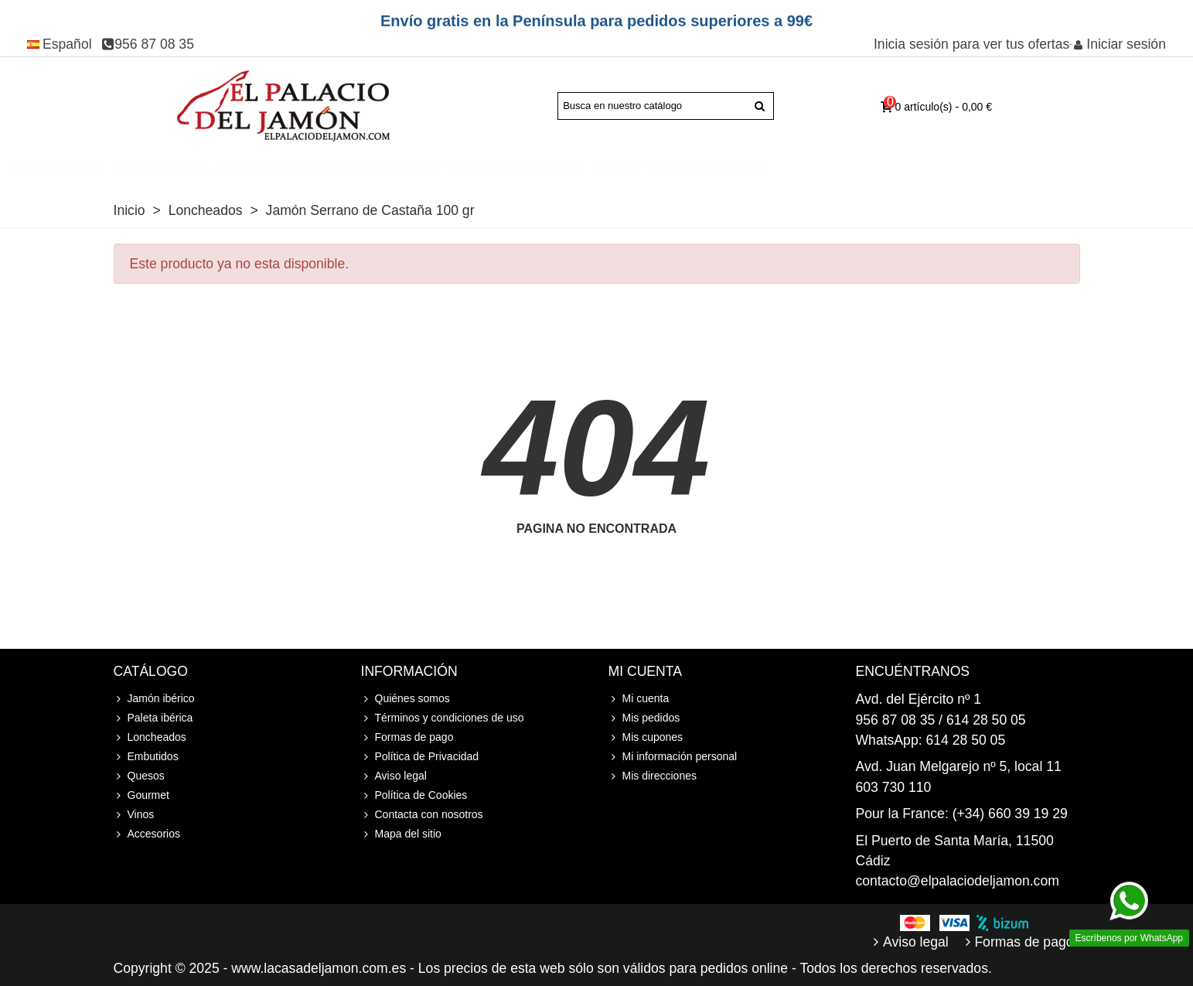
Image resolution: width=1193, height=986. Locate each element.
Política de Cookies (414, 795)
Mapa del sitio (401, 834)
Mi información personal (673, 757)
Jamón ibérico (129, 167)
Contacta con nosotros (422, 815)
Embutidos (581, 167)
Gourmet (728, 167)
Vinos (792, 167)
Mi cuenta (639, 699)
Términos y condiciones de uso (442, 718)
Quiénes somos (405, 699)
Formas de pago (407, 737)
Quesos (657, 167)
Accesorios (916, 167)
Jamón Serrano (342, 167)
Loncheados (491, 167)
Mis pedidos (644, 718)
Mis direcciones (652, 776)
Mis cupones (645, 737)
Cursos (852, 167)
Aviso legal (394, 776)
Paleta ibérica (234, 167)
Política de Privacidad (420, 757)
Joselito (421, 167)
